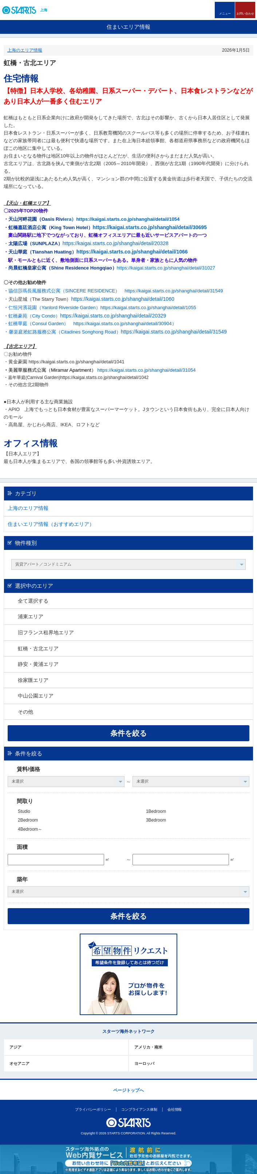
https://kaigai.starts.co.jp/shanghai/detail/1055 (148, 307)
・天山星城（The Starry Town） (37, 299)
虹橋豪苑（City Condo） (34, 316)
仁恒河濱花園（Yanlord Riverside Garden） (54, 307)
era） (70, 219)
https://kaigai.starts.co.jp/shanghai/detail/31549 (173, 291)
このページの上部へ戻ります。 (128, 1079)
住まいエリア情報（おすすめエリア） (51, 524)
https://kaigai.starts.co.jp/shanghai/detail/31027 (111, 268)
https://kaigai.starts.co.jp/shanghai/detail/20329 (113, 316)
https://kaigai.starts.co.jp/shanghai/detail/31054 (146, 370)
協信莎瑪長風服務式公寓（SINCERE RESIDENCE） (64, 291)
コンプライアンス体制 (139, 1109)
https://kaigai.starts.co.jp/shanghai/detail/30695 (150, 227)
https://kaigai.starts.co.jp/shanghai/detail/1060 (122, 299)
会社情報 (174, 1109)
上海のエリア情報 (24, 50)
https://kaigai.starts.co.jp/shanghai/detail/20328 (116, 243)
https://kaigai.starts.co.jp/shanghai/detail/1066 (132, 252)
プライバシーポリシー (93, 1109)
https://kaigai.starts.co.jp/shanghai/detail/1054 (127, 219)
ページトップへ (128, 1090)
